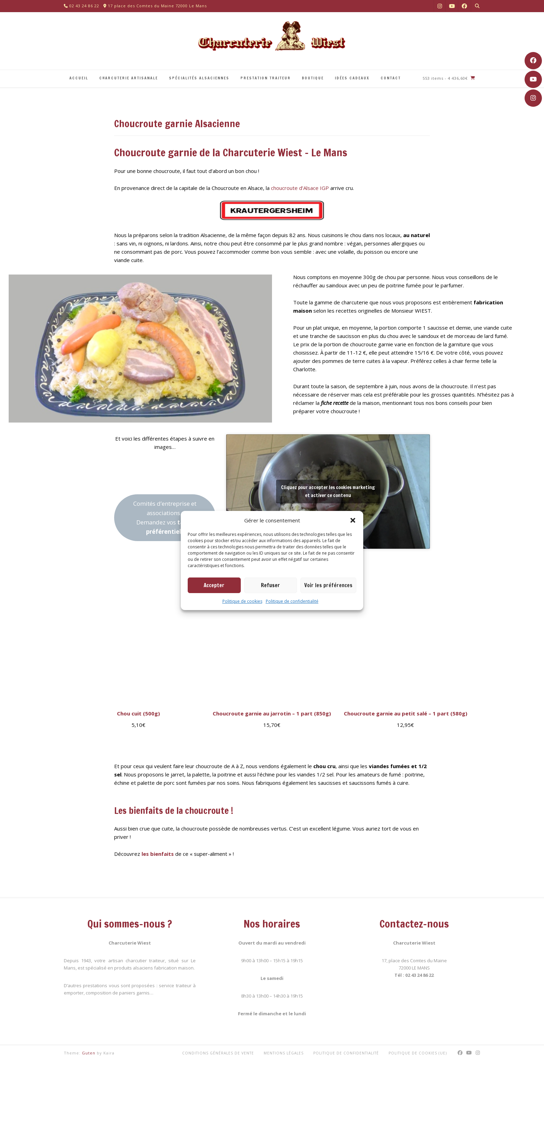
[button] (352, 520)
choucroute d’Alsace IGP (300, 187)
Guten (88, 1052)
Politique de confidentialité (292, 601)
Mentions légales (284, 1053)
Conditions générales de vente (218, 1053)
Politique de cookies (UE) (418, 1053)
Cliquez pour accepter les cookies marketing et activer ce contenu (328, 491)
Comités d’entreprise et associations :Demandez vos (164, 517)
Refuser (270, 585)
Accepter (214, 585)
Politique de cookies (242, 601)
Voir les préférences (328, 585)
